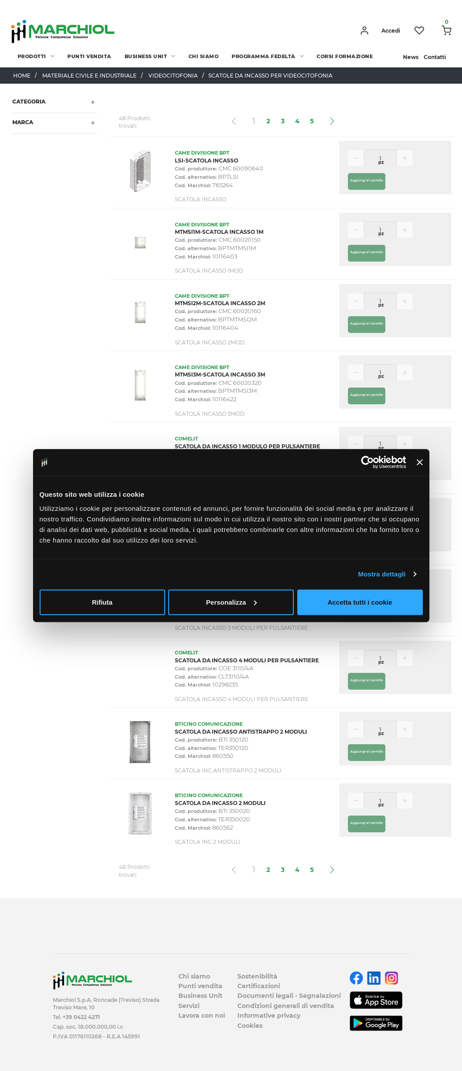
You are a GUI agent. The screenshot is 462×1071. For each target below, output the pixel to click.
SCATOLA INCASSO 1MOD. (209, 270)
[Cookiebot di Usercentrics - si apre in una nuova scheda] (367, 462)
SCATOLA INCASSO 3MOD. (210, 413)
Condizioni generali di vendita (285, 1006)
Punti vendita (89, 56)
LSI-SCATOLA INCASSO (206, 160)
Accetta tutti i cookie (360, 602)
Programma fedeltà (264, 56)
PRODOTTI (32, 56)
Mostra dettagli (382, 574)
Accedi (390, 30)
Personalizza (231, 602)
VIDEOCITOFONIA (173, 75)
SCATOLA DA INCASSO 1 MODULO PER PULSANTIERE (247, 446)
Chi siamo (203, 56)
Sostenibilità (257, 976)
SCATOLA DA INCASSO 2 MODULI (220, 803)
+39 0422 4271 (81, 1017)
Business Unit (146, 56)
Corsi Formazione (345, 56)
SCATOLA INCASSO (200, 199)
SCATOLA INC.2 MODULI (207, 841)
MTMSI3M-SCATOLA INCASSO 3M (220, 374)
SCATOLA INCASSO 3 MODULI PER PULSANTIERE (241, 627)
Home (21, 75)
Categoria (28, 101)
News (410, 57)
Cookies (249, 1026)
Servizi (189, 1006)
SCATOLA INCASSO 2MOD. (210, 342)
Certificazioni (258, 986)
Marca (22, 122)
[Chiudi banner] (420, 462)
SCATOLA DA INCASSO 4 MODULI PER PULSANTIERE (247, 660)
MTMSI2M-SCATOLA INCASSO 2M (220, 303)
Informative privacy (268, 1015)
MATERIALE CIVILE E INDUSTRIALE (89, 75)
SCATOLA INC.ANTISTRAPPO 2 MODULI (228, 770)
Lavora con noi (201, 1015)
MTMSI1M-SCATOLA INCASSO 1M (219, 232)
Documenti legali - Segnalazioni (289, 996)
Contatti (435, 57)
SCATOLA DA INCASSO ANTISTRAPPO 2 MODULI (241, 731)
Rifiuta (102, 602)
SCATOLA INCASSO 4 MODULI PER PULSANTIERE (241, 699)
